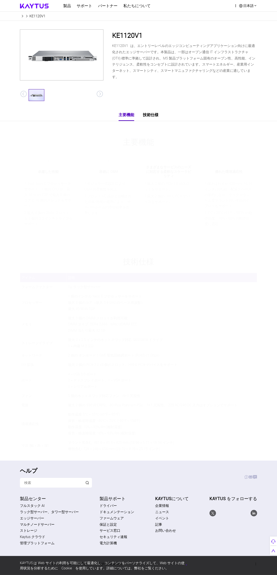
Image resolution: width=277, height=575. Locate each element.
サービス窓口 (110, 531)
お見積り (220, 478)
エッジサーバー (47, 16)
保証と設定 (108, 525)
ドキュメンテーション (117, 513)
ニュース (162, 513)
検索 (228, 5)
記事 (158, 525)
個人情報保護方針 (155, 562)
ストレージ (28, 531)
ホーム (25, 16)
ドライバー (108, 506)
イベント (162, 519)
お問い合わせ (245, 478)
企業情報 (162, 506)
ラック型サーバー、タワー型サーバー (49, 513)
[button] (23, 94)
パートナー (108, 5)
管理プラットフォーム (37, 544)
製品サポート (195, 478)
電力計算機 (108, 544)
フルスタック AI (32, 506)
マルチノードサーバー (37, 525)
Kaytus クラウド (32, 537)
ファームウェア (112, 519)
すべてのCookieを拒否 (236, 563)
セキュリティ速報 (113, 537)
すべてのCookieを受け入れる (202, 563)
